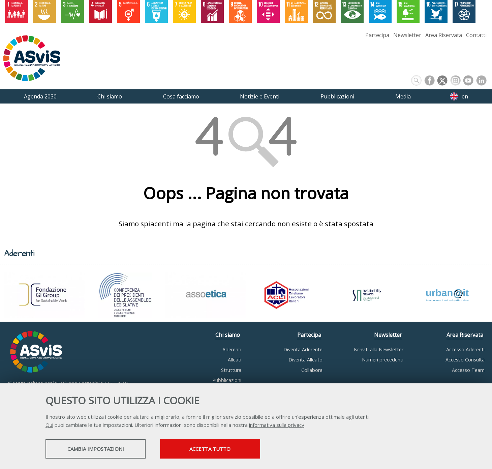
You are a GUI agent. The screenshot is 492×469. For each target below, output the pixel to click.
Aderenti (231, 349)
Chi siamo (227, 335)
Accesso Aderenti (465, 349)
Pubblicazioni (226, 380)
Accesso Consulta (465, 359)
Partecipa (377, 35)
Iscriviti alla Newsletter (378, 349)
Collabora (311, 370)
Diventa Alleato (305, 359)
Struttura (231, 370)
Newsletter (407, 35)
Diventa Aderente (302, 349)
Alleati (234, 359)
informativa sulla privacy (276, 425)
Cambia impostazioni (98, 449)
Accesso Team (468, 370)
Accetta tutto (220, 449)
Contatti (476, 35)
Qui (49, 425)
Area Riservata (443, 35)
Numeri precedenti (382, 359)
